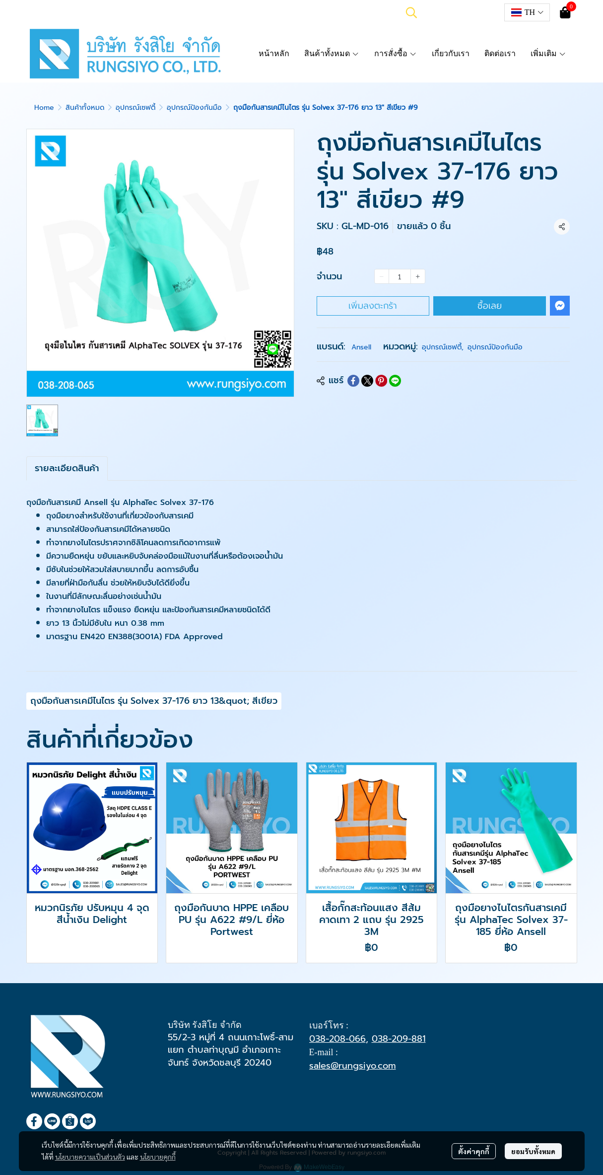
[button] (411, 12)
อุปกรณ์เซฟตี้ (135, 107)
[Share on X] (367, 381)
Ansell (361, 347)
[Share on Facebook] (353, 381)
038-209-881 (399, 1039)
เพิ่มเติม (548, 53)
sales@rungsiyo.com (352, 1066)
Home (44, 107)
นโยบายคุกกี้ (158, 1156)
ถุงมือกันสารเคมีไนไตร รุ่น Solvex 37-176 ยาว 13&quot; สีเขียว (153, 701)
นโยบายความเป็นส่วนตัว (90, 1156)
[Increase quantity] (418, 276)
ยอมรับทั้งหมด (533, 1151)
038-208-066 (337, 1039)
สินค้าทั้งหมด (85, 107)
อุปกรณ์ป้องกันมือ (194, 107)
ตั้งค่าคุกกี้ (473, 1151)
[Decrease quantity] (382, 276)
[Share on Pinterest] (381, 381)
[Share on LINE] (395, 381)
